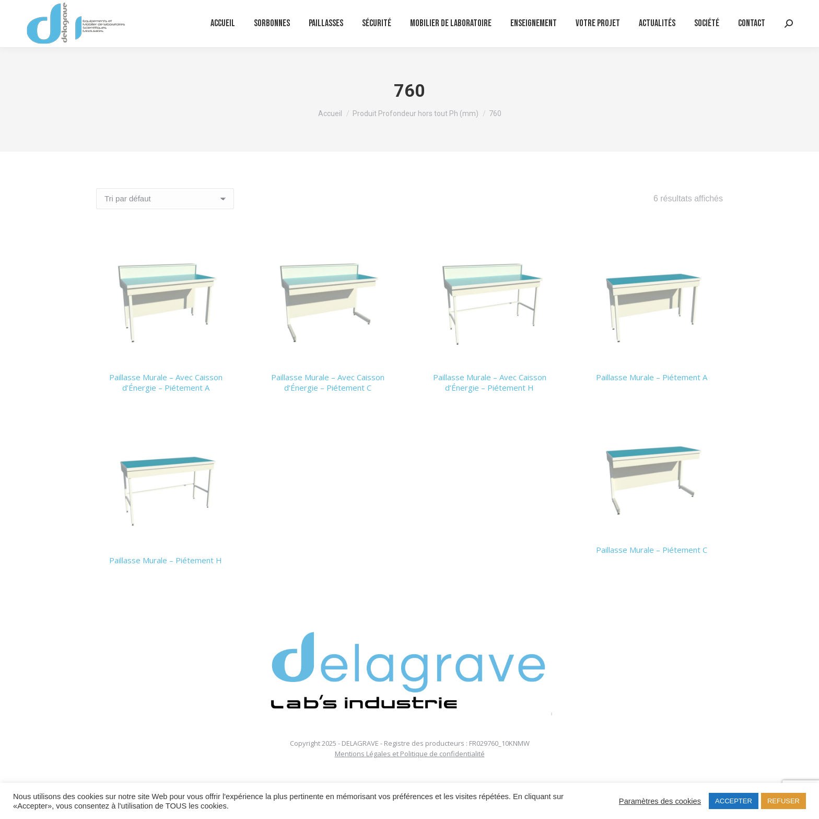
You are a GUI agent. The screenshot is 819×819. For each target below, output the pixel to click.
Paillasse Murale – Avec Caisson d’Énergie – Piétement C (327, 382)
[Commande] (165, 198)
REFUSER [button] (783, 801)
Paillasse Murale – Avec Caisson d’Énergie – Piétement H (489, 382)
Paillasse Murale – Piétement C (651, 549)
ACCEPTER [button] (733, 801)
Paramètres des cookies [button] (660, 801)
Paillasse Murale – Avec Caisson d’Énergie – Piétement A (166, 382)
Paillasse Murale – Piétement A (651, 377)
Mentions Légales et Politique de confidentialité (410, 753)
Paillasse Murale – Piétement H (165, 560)
